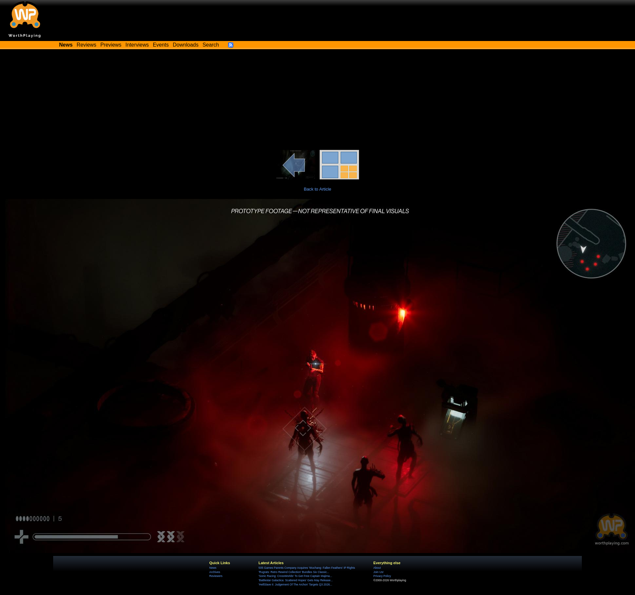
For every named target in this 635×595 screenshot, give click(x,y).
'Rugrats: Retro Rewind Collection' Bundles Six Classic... (294, 572)
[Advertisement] (318, 101)
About (377, 567)
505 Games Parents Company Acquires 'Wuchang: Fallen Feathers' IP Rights (307, 567)
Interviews (137, 45)
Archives (214, 572)
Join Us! (378, 572)
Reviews (86, 45)
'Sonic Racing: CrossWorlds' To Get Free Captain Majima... (295, 576)
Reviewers (215, 576)
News (212, 567)
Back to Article (317, 189)
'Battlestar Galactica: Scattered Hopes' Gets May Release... (296, 580)
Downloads (186, 45)
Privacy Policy (382, 576)
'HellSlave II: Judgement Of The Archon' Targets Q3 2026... (295, 584)
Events (161, 45)
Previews (110, 45)
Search (210, 45)
